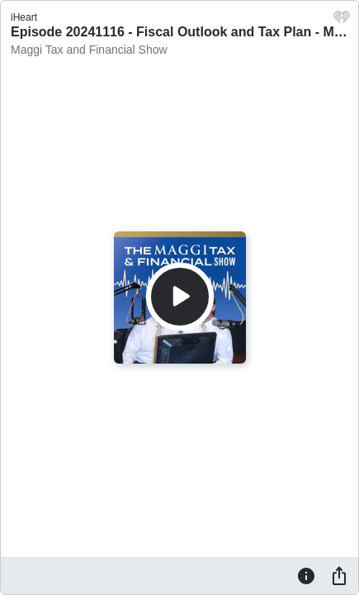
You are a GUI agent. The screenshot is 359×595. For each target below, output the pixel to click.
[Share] (339, 575)
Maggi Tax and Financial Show (89, 49)
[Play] (180, 297)
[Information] (306, 575)
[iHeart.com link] (341, 21)
